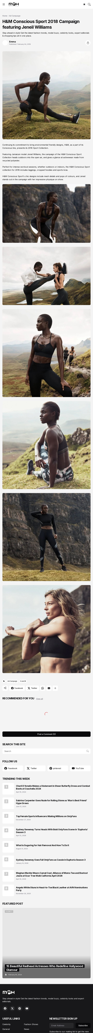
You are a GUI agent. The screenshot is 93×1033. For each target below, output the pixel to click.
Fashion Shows (31, 1024)
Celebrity (6, 1024)
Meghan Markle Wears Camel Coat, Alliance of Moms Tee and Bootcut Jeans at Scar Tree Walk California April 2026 (52, 874)
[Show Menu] (4, 4)
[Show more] (55, 688)
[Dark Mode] (84, 4)
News (26, 1029)
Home (4, 16)
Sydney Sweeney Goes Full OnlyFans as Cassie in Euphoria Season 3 (50, 860)
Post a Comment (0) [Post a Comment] (46, 734)
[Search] (89, 4)
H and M (23, 681)
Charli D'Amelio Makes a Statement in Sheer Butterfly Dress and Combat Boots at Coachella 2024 (53, 787)
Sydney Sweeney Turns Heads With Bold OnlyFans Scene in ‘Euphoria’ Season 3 (52, 831)
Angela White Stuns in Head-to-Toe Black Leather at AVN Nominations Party (52, 889)
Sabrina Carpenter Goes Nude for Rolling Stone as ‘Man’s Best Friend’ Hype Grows (51, 801)
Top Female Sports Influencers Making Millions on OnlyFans (46, 816)
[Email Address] (61, 1025)
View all (39, 699)
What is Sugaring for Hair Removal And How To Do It (42, 845)
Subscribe (83, 1025)
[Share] (88, 42)
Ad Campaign (14, 16)
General (6, 1029)
